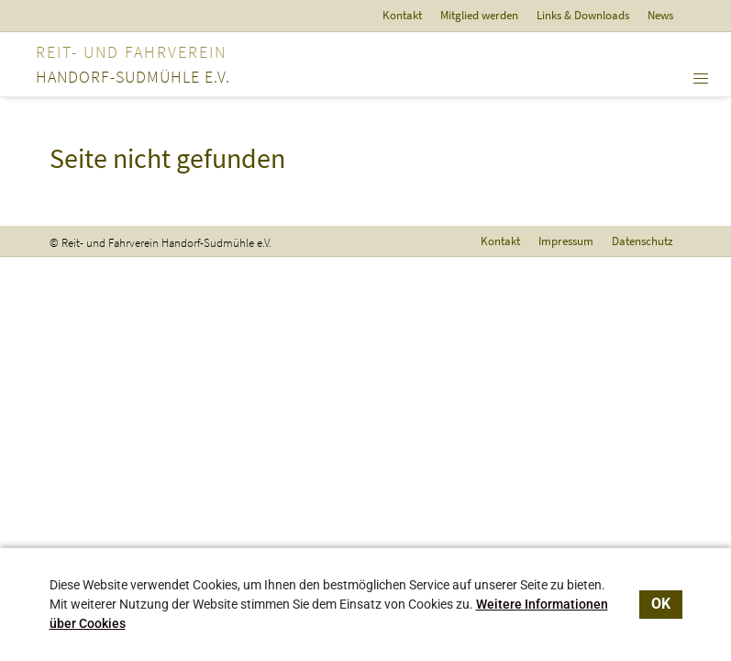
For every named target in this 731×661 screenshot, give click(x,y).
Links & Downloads (583, 15)
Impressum (565, 241)
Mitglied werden (479, 15)
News (660, 15)
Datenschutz (642, 241)
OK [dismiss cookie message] (660, 603)
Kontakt (402, 15)
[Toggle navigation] (701, 79)
